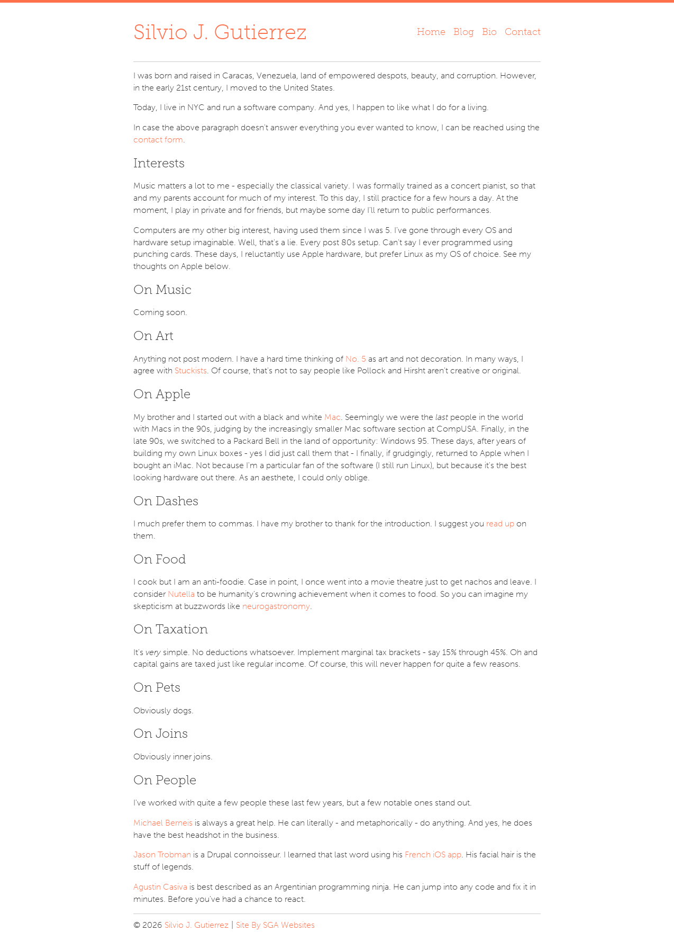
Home (431, 32)
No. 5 (355, 359)
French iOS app (433, 854)
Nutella (181, 594)
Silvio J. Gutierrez (220, 31)
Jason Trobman (162, 854)
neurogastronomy (276, 606)
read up (500, 523)
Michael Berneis (163, 823)
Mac (332, 417)
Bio (489, 32)
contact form (158, 140)
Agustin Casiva (160, 887)
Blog (463, 32)
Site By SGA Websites (275, 925)
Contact (523, 32)
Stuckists (191, 370)
